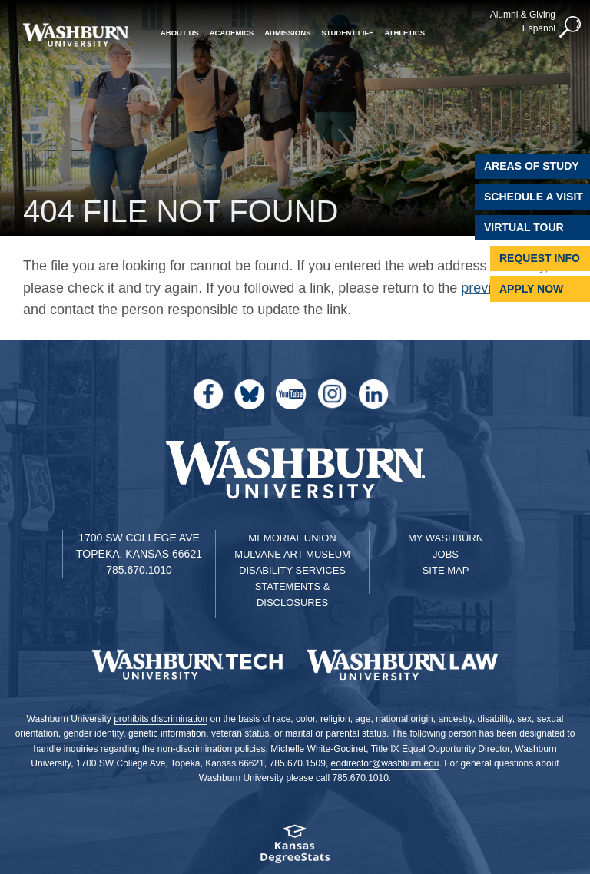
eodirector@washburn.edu (385, 763)
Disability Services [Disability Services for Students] (292, 570)
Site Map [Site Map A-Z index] (446, 570)
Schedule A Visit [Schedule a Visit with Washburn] (533, 196)
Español (538, 28)
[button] (570, 27)
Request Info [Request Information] (539, 258)
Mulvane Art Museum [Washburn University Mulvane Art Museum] (292, 554)
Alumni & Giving (522, 14)
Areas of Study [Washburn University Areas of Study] (531, 166)
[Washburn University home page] (75, 35)
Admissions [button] (287, 32)
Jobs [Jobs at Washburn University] (446, 554)
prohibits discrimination (160, 718)
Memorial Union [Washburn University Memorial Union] (292, 538)
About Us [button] (180, 32)
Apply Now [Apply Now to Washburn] (531, 289)
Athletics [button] (404, 32)
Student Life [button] (347, 32)
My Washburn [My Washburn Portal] (445, 538)
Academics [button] (232, 32)
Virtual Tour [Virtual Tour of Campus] (524, 227)
